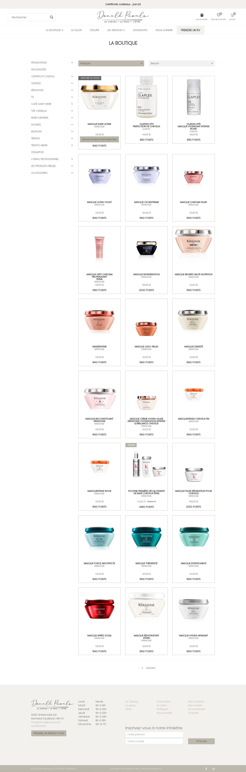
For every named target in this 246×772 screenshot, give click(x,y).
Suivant (150, 668)
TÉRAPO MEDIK (39, 145)
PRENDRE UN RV (190, 30)
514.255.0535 (38, 726)
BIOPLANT (36, 131)
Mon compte (196, 701)
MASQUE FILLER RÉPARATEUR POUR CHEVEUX (193, 492)
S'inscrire (193, 713)
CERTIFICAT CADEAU (42, 76)
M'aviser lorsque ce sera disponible (99, 139)
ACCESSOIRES (39, 172)
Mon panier (195, 705)
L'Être (128, 709)
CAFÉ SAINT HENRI (41, 103)
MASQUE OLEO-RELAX (146, 346)
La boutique (54, 30)
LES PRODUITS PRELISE (43, 165)
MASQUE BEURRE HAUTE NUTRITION (193, 274)
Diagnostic (140, 30)
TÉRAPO (35, 138)
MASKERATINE (99, 346)
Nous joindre (164, 30)
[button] (72, 62)
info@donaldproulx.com (46, 722)
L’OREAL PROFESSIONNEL (45, 159)
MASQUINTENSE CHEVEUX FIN (193, 418)
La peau (130, 705)
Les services (116, 30)
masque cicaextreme (146, 202)
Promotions (39, 62)
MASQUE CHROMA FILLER (193, 202)
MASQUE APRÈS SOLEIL (99, 635)
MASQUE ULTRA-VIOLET (99, 202)
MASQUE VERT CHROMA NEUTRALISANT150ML (99, 277)
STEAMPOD (37, 152)
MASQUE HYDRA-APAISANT (193, 635)
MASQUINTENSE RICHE (99, 491)
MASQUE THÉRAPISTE (147, 563)
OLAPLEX (146, 128)
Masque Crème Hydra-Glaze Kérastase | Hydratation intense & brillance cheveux (146, 421)
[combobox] (111, 63)
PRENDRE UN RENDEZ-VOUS (48, 733)
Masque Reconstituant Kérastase (99, 420)
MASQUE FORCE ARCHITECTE (99, 563)
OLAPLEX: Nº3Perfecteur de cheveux (146, 125)
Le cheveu (131, 701)
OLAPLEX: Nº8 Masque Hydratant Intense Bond (193, 126)
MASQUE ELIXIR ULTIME (99, 124)
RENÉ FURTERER (39, 117)
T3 (32, 97)
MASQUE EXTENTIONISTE (193, 563)
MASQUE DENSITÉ (193, 346)
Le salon (76, 30)
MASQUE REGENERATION (146, 274)
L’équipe (94, 30)
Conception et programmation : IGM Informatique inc (136, 768)
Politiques (162, 709)
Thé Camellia (39, 110)
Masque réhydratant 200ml (146, 636)
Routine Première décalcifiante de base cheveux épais (146, 492)
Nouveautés (38, 69)
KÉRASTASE (99, 126)
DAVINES (36, 124)
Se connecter (196, 709)
